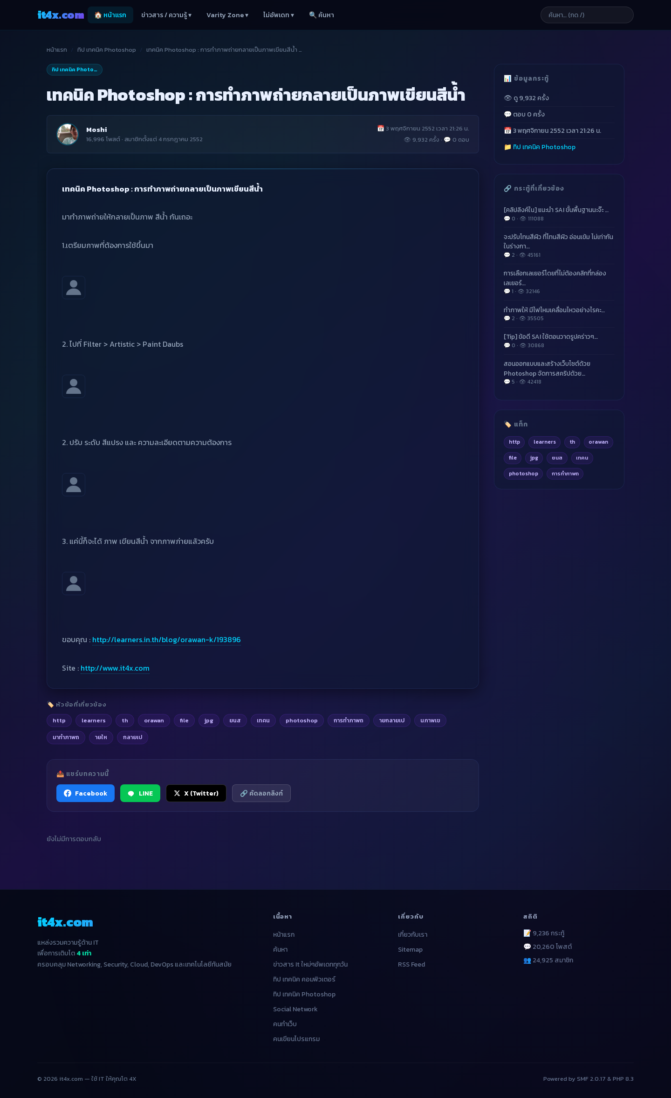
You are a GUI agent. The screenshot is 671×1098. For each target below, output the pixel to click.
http (514, 442)
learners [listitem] (94, 720)
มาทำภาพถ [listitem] (66, 737)
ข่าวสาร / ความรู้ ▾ (166, 15)
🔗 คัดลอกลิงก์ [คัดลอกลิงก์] (261, 793)
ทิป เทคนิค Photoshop (106, 49)
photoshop (523, 473)
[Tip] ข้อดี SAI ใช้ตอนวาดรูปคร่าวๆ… (559, 341)
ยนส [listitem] (235, 720)
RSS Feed (411, 964)
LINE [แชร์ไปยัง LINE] (140, 793)
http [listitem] (59, 720)
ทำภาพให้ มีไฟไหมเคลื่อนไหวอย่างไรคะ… (559, 314)
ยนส (557, 457)
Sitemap (410, 949)
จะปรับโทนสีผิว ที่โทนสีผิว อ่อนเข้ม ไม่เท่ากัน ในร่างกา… (559, 245)
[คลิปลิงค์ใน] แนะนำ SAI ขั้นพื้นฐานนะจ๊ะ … (559, 214)
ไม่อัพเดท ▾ (278, 15)
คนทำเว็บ (285, 1024)
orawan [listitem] (154, 720)
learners (545, 442)
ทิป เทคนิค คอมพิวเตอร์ (304, 979)
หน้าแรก (57, 49)
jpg (534, 457)
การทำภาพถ (565, 473)
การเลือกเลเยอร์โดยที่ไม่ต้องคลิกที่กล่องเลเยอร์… (559, 281)
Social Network (295, 1009)
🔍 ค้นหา (321, 15)
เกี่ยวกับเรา (412, 935)
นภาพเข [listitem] (430, 720)
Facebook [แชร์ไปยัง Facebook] (85, 793)
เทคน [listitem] (263, 720)
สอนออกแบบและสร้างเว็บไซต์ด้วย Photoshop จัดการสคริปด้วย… (559, 372)
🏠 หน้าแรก (110, 15)
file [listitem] (184, 720)
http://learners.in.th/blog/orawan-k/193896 (166, 639)
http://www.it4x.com (115, 667)
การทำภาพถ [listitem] (348, 720)
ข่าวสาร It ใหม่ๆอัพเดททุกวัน (310, 964)
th (572, 442)
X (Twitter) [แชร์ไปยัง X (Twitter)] (196, 793)
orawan (598, 442)
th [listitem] (125, 720)
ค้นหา (280, 949)
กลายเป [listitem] (132, 737)
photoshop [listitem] (302, 720)
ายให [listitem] (101, 737)
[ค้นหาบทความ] (587, 15)
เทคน (582, 457)
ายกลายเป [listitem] (391, 720)
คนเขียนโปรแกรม (296, 1039)
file (513, 457)
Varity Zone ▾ (227, 15)
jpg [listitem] (209, 720)
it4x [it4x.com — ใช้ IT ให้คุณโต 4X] (60, 15)
